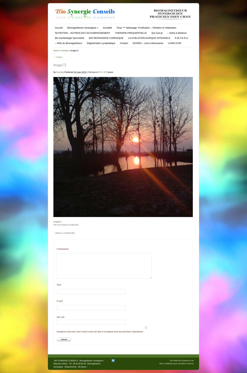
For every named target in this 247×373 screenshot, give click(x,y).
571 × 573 (102, 72)
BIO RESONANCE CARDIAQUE (106, 38)
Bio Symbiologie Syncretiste (69, 38)
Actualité (107, 27)
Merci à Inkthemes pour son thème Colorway (176, 363)
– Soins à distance (177, 33)
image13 (57, 221)
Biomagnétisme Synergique (82, 27)
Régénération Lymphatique (101, 43)
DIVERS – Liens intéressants (148, 43)
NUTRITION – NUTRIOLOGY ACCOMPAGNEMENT (82, 33)
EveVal (59, 72)
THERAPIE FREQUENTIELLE (131, 33)
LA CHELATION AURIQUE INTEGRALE (149, 38)
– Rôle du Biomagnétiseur (68, 43)
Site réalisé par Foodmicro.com (182, 360)
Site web (60, 317)
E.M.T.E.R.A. (182, 38)
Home (56, 50)
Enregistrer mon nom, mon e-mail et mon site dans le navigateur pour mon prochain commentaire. (100, 331)
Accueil (59, 27)
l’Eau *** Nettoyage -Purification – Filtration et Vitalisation (146, 27)
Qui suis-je (157, 33)
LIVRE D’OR (174, 43)
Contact (124, 43)
